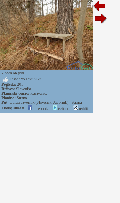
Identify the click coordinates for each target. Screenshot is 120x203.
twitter (60, 109)
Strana (22, 98)
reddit (80, 109)
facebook (38, 109)
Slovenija (23, 89)
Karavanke (39, 93)
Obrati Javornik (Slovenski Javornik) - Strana (46, 102)
